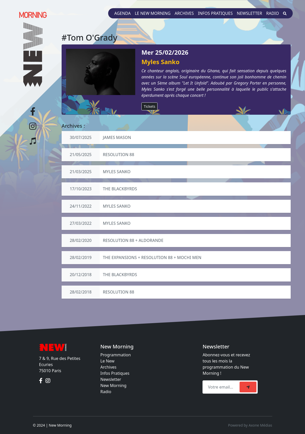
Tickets (149, 106)
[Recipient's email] (222, 387)
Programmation (115, 355)
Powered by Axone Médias (250, 425)
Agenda (122, 13)
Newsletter (249, 13)
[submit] (248, 387)
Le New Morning (153, 13)
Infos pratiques (215, 13)
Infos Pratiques (115, 373)
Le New (107, 361)
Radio (272, 13)
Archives (184, 13)
